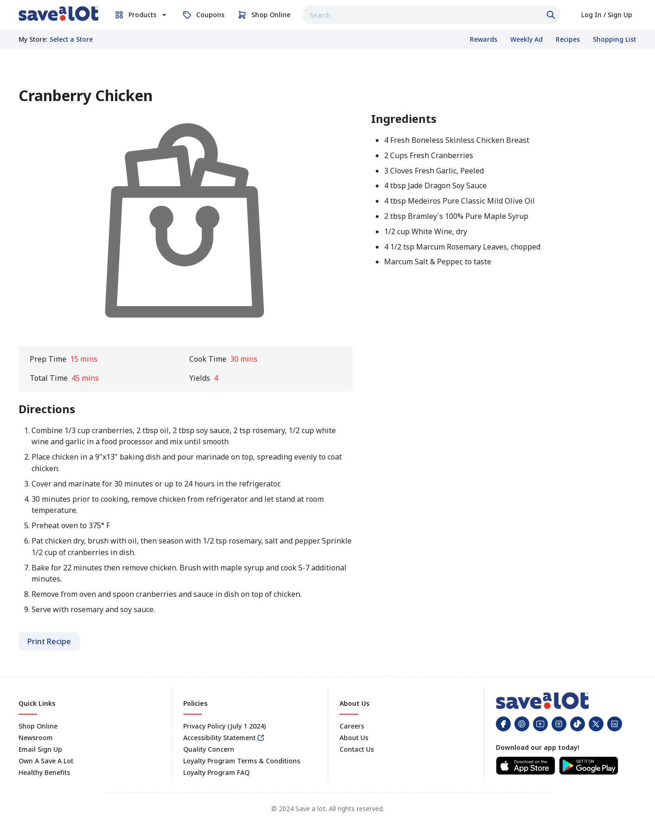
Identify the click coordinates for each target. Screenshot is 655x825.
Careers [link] (352, 726)
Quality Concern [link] (208, 749)
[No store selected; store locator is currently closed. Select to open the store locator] (71, 39)
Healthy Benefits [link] (44, 772)
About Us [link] (354, 737)
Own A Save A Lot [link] (46, 760)
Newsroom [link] (36, 737)
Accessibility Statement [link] (219, 737)
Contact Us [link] (357, 749)
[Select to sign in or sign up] (606, 14)
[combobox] (431, 15)
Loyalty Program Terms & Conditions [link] (241, 760)
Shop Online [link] (38, 726)
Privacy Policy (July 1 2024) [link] (224, 726)
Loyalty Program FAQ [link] (216, 772)
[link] (58, 13)
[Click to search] (552, 14)
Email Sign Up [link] (40, 749)
